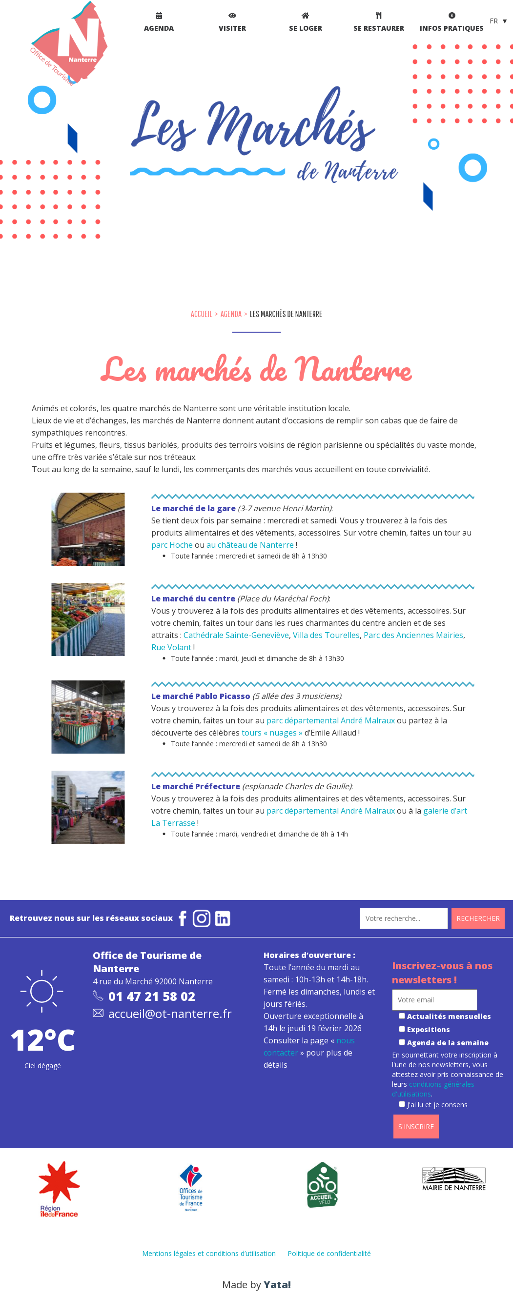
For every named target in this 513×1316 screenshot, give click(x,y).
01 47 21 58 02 (151, 996)
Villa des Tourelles (326, 635)
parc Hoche (173, 544)
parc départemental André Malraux (331, 720)
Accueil (201, 314)
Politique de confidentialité (329, 1253)
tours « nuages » (272, 732)
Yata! (277, 1284)
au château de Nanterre (250, 544)
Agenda (231, 314)
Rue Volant (171, 647)
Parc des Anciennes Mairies (413, 635)
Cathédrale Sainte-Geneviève (236, 635)
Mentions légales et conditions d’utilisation (209, 1253)
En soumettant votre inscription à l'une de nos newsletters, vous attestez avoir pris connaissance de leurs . (447, 1079)
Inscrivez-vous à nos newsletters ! (442, 972)
